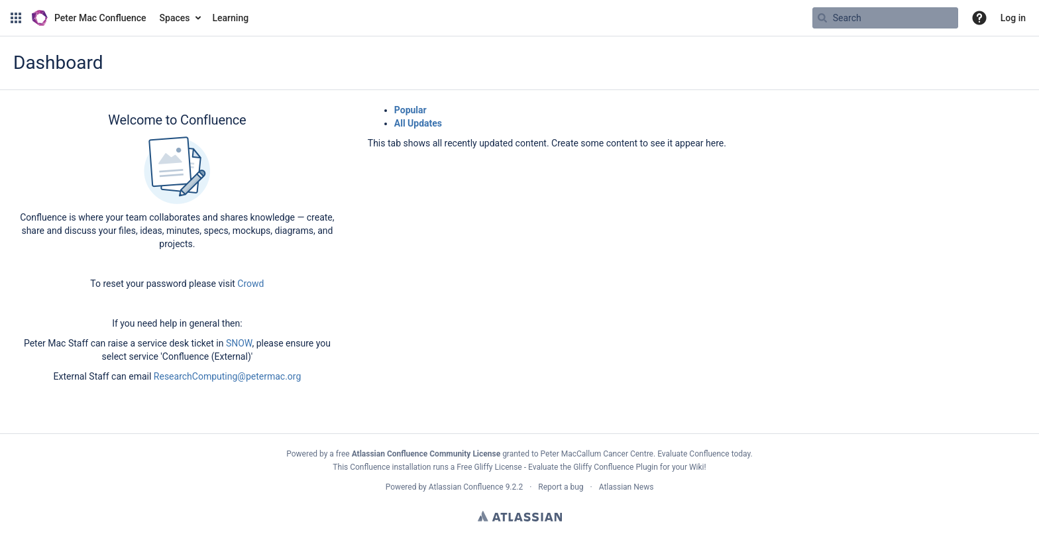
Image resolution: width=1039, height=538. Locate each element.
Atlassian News (626, 487)
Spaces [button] (175, 18)
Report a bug (560, 487)
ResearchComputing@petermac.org (227, 376)
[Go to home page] (89, 17)
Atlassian (520, 516)
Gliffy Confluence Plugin (615, 467)
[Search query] (885, 17)
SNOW (239, 343)
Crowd (250, 283)
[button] (16, 18)
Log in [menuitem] (1013, 18)
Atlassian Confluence (466, 487)
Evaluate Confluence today (703, 453)
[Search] (822, 18)
